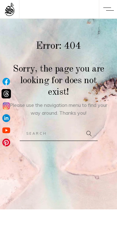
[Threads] (6, 94)
